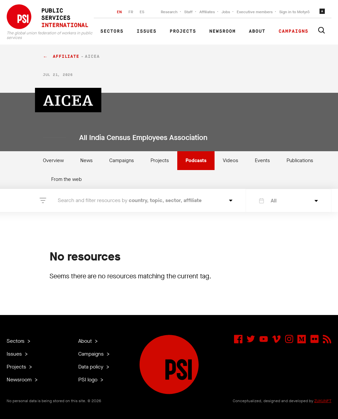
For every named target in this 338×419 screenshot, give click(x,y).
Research (169, 12)
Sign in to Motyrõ (294, 12)
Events (262, 160)
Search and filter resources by (130, 200)
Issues (146, 31)
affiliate (66, 56)
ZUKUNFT (322, 400)
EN (119, 12)
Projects (183, 31)
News (86, 160)
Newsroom (222, 31)
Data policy (91, 366)
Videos (230, 160)
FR (130, 12)
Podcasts (196, 160)
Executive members (255, 12)
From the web (66, 179)
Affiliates (207, 12)
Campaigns (293, 31)
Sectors (111, 31)
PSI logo (88, 379)
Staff (188, 12)
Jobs (225, 12)
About (257, 31)
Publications (300, 160)
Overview (53, 160)
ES (142, 12)
